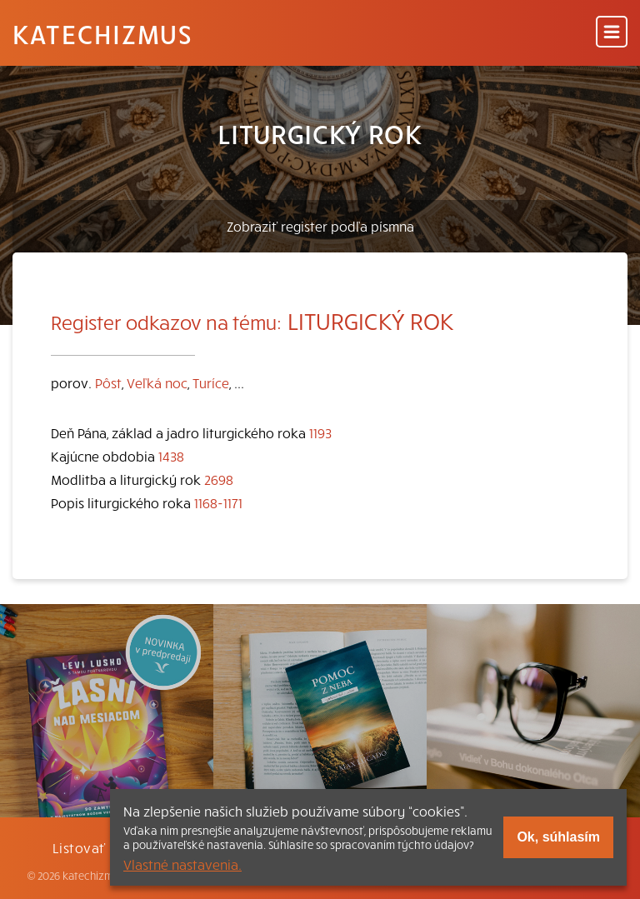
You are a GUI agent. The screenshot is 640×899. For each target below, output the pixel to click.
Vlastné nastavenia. (182, 864)
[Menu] (612, 33)
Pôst (108, 382)
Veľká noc (157, 382)
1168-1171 (218, 502)
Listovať (79, 847)
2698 (218, 479)
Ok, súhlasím (558, 837)
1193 (320, 432)
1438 (171, 455)
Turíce (210, 382)
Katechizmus (102, 33)
